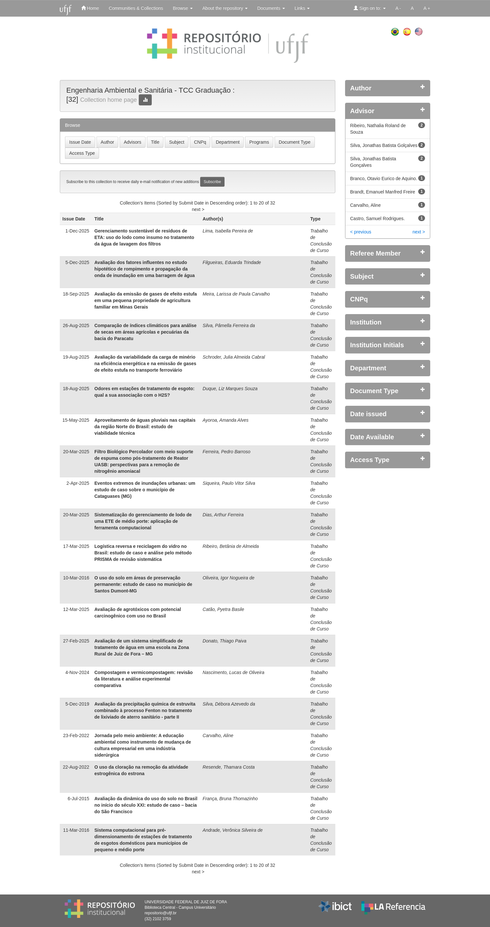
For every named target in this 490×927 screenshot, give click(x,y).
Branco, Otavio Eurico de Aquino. (383, 178)
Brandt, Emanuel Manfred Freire (382, 191)
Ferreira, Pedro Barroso (227, 451)
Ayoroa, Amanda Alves (226, 420)
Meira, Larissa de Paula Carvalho (236, 294)
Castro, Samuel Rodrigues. (377, 218)
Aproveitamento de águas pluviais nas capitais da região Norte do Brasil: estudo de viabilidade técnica (145, 426)
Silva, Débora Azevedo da (229, 704)
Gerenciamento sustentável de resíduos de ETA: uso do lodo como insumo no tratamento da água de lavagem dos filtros (144, 237)
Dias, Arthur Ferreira (223, 514)
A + (426, 8)
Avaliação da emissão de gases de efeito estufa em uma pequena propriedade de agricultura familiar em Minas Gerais (146, 300)
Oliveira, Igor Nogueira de (229, 577)
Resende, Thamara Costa (229, 767)
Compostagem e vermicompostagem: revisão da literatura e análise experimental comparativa (144, 679)
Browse (183, 8)
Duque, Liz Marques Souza (230, 388)
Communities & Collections (136, 8)
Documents (271, 8)
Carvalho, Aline (218, 735)
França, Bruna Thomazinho (230, 798)
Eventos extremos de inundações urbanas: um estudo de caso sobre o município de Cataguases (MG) (145, 490)
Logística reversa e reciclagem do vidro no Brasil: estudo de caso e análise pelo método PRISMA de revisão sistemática (143, 553)
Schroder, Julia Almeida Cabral (234, 357)
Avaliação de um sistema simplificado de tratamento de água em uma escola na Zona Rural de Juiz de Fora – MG (142, 647)
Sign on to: (370, 8)
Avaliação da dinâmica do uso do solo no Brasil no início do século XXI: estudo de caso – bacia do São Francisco (146, 805)
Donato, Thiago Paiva (225, 640)
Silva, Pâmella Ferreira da (229, 325)
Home (90, 8)
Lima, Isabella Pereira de (228, 230)
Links (302, 8)
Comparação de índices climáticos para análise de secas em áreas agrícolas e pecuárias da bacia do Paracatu (146, 332)
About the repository (225, 8)
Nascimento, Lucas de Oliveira (233, 672)
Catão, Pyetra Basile (223, 609)
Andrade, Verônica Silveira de (233, 830)
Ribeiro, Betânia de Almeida (231, 546)
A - (398, 8)
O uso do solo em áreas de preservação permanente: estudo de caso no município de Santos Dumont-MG (143, 584)
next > (198, 209)
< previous (360, 231)
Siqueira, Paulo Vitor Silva (229, 483)
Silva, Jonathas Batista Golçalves (384, 145)
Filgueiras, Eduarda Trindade (232, 262)
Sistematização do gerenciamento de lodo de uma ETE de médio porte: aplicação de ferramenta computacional (143, 521)
